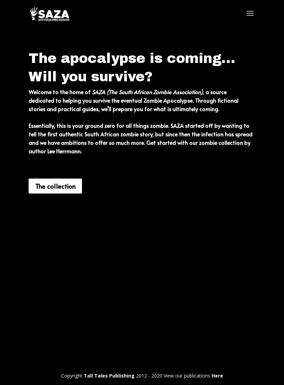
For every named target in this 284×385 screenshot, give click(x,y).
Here (217, 375)
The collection (55, 186)
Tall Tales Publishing (109, 375)
